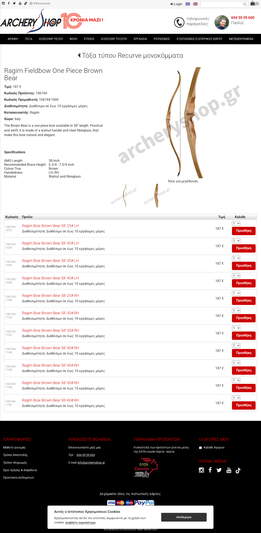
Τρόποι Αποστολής (15, 455)
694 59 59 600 (242, 18)
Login (176, 4)
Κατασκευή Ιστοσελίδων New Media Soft (130, 529)
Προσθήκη (243, 231)
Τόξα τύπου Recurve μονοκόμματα (132, 55)
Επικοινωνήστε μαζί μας (84, 447)
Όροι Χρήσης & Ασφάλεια (20, 470)
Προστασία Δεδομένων (18, 477)
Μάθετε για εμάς (14, 447)
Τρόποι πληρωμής (15, 462)
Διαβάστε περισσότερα (80, 522)
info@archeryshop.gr (91, 462)
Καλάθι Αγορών (211, 447)
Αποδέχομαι (183, 517)
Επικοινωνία (40, 3)
